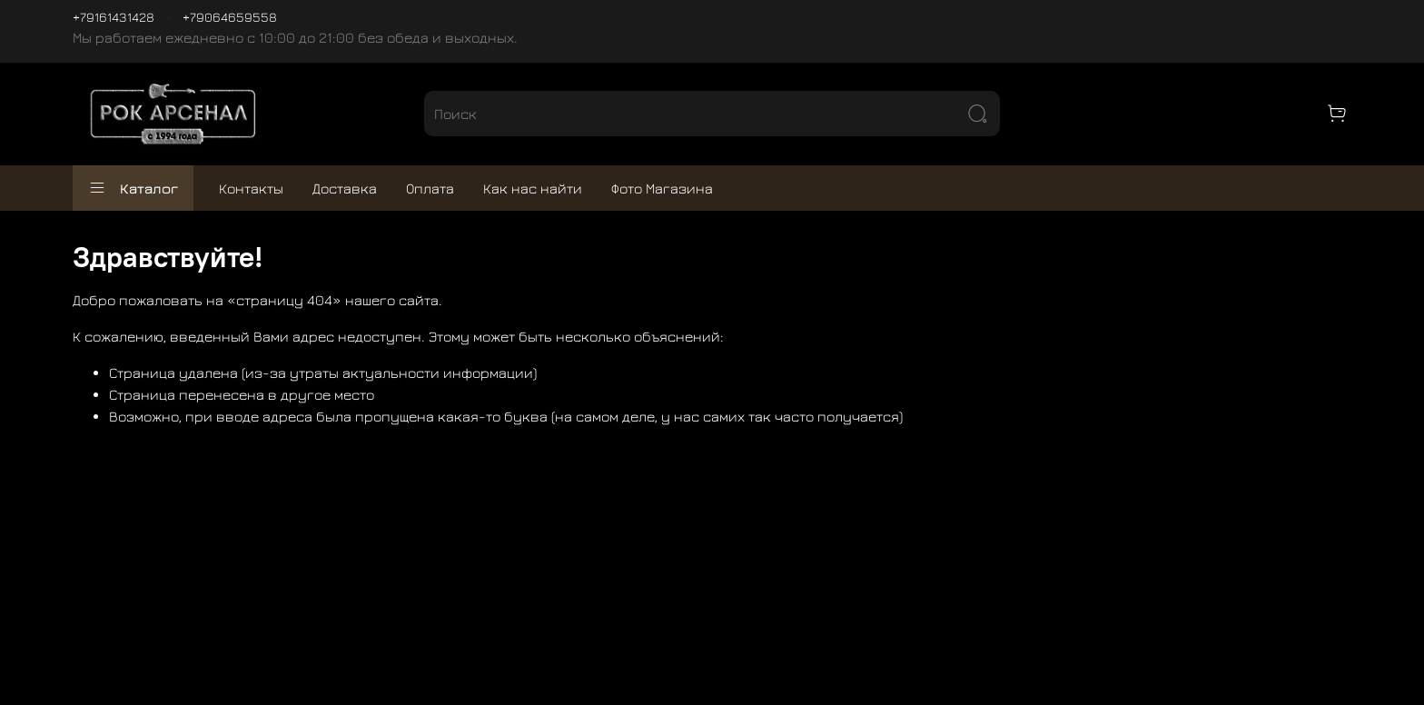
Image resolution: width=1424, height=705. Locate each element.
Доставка (344, 188)
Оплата (430, 188)
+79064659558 (230, 17)
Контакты (251, 188)
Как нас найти (532, 188)
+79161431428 (113, 17)
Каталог (133, 188)
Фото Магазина (662, 188)
